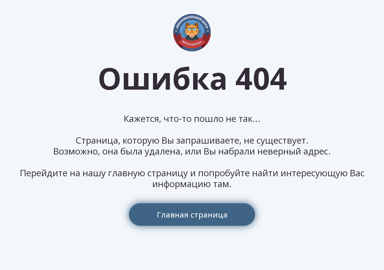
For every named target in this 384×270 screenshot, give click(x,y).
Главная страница (192, 215)
